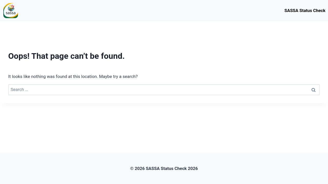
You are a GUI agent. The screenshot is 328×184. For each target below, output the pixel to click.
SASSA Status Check (304, 10)
